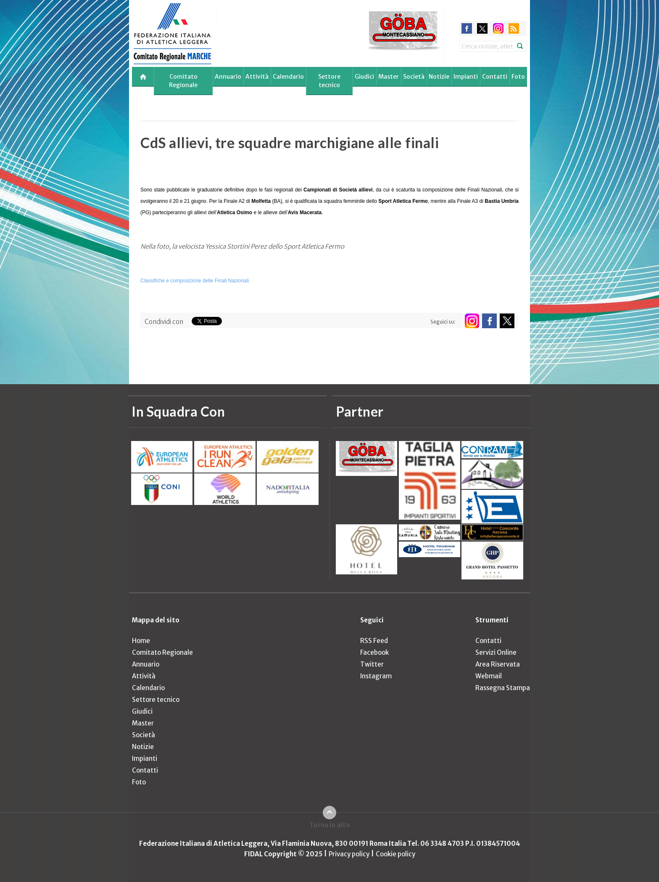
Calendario (288, 76)
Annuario (228, 76)
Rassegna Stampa (502, 688)
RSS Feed (374, 641)
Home (141, 641)
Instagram (376, 676)
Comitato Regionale (183, 81)
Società (413, 76)
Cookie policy (395, 854)
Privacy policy (349, 854)
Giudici (364, 76)
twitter (482, 28)
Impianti (465, 76)
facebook (466, 28)
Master (388, 76)
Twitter (372, 664)
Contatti (494, 76)
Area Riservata (497, 664)
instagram (498, 28)
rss (514, 28)
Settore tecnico (329, 81)
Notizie (439, 76)
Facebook (374, 652)
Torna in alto (329, 825)
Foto (518, 76)
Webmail (488, 676)
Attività (257, 76)
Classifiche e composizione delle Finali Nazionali (194, 281)
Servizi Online (496, 652)
